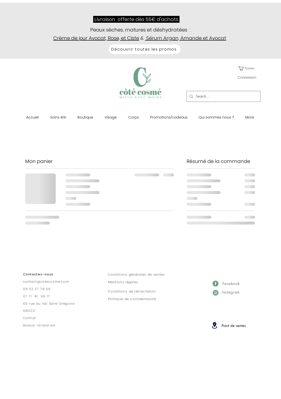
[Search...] (223, 96)
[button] (248, 68)
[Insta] (215, 292)
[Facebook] (215, 283)
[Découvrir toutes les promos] (144, 49)
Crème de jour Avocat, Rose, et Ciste (96, 38)
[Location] (215, 325)
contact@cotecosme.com (46, 281)
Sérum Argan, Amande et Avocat (185, 38)
